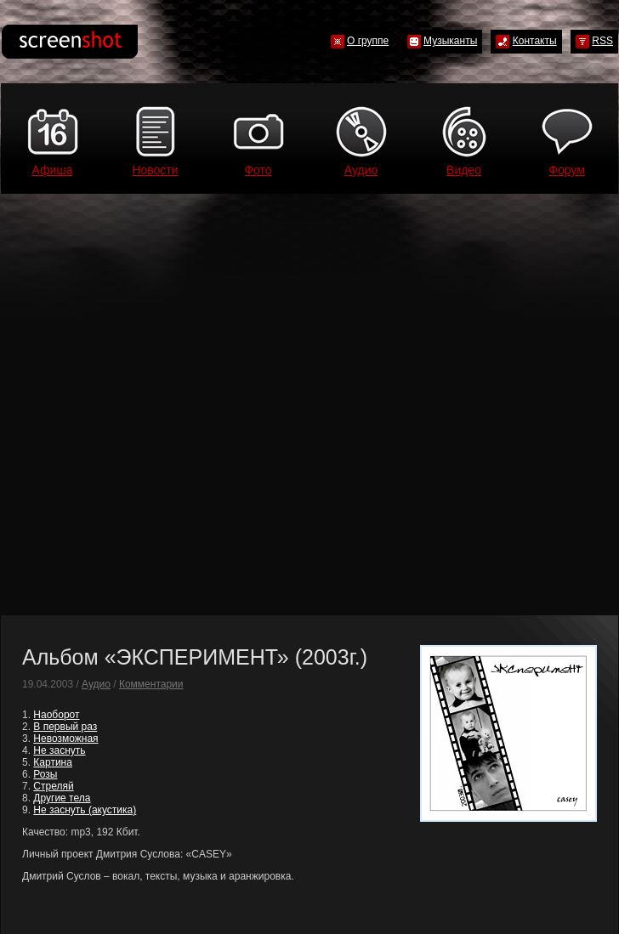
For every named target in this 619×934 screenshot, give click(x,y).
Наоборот (56, 715)
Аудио (361, 170)
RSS (602, 41)
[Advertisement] (180, 404)
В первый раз (65, 727)
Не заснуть (59, 750)
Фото (257, 170)
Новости (155, 170)
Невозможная (65, 738)
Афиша (52, 170)
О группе (368, 41)
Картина (52, 762)
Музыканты (450, 41)
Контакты (535, 41)
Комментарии (151, 684)
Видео (463, 170)
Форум (566, 170)
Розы (45, 774)
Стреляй (53, 786)
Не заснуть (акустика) (84, 810)
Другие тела (61, 798)
